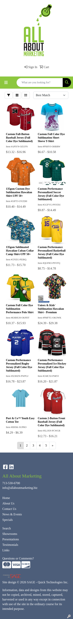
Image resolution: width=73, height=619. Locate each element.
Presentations (10, 539)
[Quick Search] (40, 82)
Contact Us (9, 508)
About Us (8, 503)
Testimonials (10, 544)
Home (6, 498)
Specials (7, 519)
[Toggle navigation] (6, 82)
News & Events (12, 514)
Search (6, 528)
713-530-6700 (11, 483)
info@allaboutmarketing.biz (19, 487)
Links (5, 550)
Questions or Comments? (18, 558)
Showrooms (9, 533)
